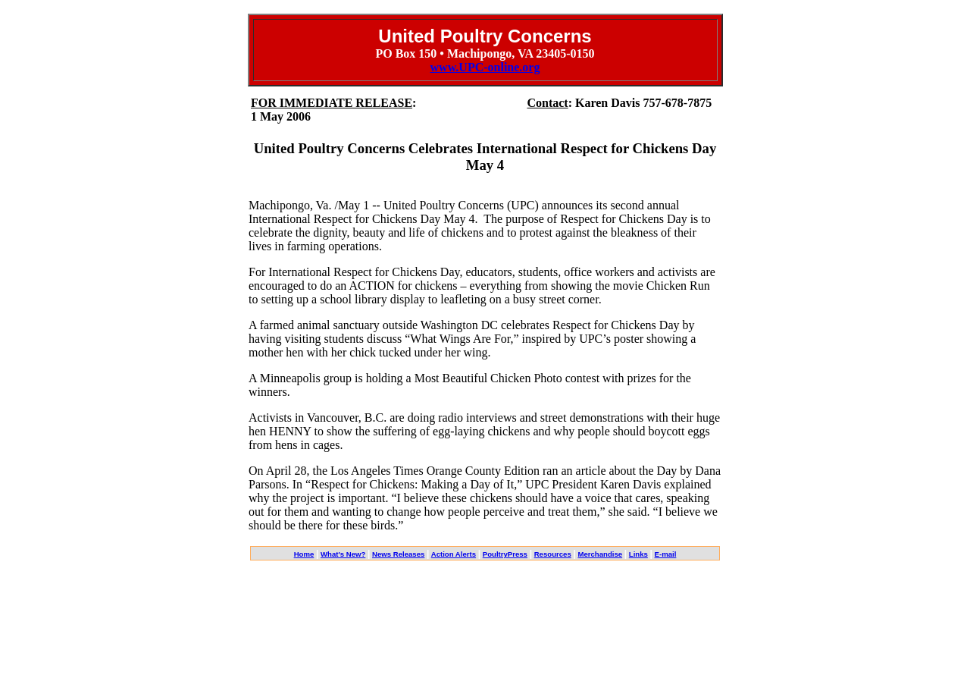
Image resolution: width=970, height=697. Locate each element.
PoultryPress (505, 554)
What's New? (343, 554)
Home (304, 554)
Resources (552, 554)
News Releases (398, 554)
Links (638, 554)
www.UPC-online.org (485, 67)
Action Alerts (453, 554)
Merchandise (599, 554)
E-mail (666, 554)
